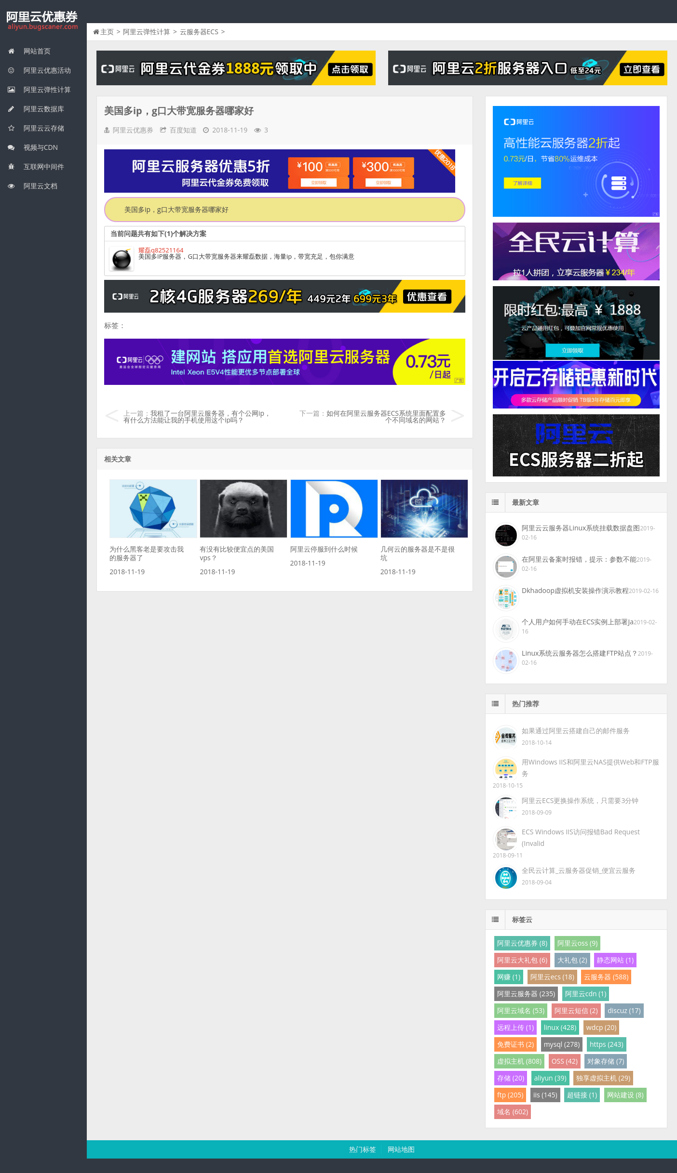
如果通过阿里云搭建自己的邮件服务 (576, 730)
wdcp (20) (601, 1027)
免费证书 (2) (515, 1044)
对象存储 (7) (605, 1061)
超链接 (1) (582, 1094)
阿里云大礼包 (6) (522, 959)
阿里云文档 (32, 185)
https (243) (606, 1044)
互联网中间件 (35, 166)
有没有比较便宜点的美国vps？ (237, 553)
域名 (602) (512, 1111)
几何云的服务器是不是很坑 (417, 553)
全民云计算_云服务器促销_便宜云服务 (579, 870)
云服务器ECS (199, 31)
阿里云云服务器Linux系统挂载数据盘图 (581, 527)
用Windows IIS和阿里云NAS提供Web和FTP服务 (590, 767)
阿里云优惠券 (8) (522, 943)
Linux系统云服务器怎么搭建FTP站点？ (580, 653)
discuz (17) (624, 1010)
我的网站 (43, 21)
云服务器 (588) (606, 976)
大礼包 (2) (572, 959)
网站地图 (401, 1149)
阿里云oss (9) (577, 943)
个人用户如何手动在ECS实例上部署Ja (578, 621)
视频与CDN (32, 147)
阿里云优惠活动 (39, 70)
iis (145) (545, 1094)
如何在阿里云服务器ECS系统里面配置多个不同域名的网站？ (386, 416)
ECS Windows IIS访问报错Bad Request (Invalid (581, 837)
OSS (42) (565, 1061)
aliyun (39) (550, 1077)
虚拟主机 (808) (519, 1061)
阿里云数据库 (35, 108)
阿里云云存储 (35, 127)
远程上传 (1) (515, 1027)
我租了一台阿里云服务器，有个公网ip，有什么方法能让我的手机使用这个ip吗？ (197, 416)
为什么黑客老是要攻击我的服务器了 (146, 553)
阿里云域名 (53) (520, 1010)
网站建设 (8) (625, 1094)
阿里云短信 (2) (576, 1010)
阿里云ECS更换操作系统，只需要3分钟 (580, 800)
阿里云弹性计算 (39, 89)
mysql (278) (562, 1044)
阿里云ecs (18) (552, 976)
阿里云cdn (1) (586, 993)
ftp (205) (510, 1094)
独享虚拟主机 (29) (603, 1077)
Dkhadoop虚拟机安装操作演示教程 (575, 590)
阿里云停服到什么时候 (324, 549)
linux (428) (560, 1027)
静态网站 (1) (615, 959)
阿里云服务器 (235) (526, 993)
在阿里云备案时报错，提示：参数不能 (579, 559)
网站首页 (29, 50)
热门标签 (362, 1149)
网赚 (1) (508, 976)
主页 (107, 31)
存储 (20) (510, 1077)
